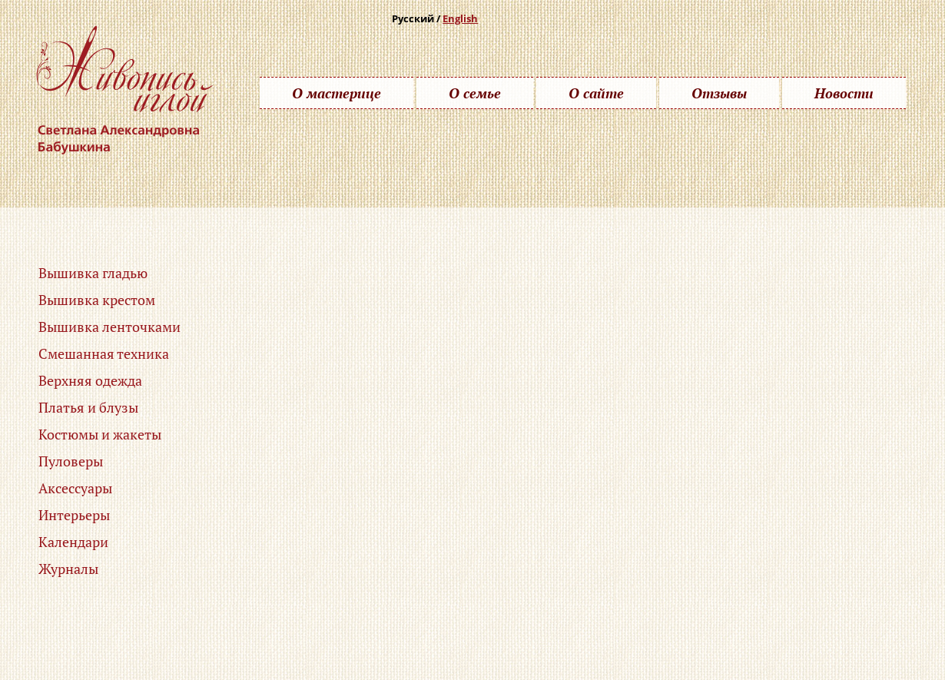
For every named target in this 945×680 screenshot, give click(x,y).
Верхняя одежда (90, 380)
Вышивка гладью (93, 273)
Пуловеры (70, 461)
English (460, 18)
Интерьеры (74, 515)
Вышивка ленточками (109, 326)
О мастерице (336, 93)
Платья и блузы (88, 407)
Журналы (68, 568)
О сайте (596, 93)
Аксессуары (75, 488)
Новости (844, 93)
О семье (475, 93)
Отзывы (719, 93)
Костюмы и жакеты (99, 434)
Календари (73, 541)
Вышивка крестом (96, 299)
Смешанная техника (103, 353)
